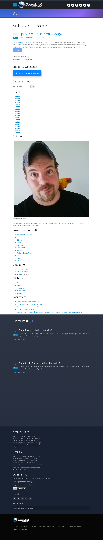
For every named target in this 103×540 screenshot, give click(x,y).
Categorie (19, 264)
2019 (18, 109)
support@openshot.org (24, 482)
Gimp (19, 243)
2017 (18, 113)
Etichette (18, 278)
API (18, 283)
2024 (18, 98)
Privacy (80, 526)
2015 (18, 118)
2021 (18, 105)
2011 (18, 126)
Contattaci (20, 474)
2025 (18, 96)
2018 (18, 111)
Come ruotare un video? (25, 309)
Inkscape (20, 245)
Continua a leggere (19, 339)
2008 (18, 133)
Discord (31, 485)
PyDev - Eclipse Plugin (24, 253)
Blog (16, 13)
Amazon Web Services (25, 235)
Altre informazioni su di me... (30, 225)
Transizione (21, 291)
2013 (18, 122)
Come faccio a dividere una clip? (28, 302)
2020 (18, 107)
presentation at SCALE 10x (26, 42)
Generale (20, 269)
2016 (18, 115)
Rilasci (19, 272)
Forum (26, 485)
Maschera (20, 288)
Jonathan (29, 38)
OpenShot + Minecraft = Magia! (40, 34)
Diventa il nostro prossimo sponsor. (25, 508)
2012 (18, 124)
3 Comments (27, 59)
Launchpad (21, 248)
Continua (17, 50)
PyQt (18, 256)
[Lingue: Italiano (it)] (88, 5)
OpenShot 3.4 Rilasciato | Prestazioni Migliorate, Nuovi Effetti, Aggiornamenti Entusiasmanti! (49, 312)
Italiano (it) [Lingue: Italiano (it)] (25, 529)
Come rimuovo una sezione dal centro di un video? (34, 307)
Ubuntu (19, 261)
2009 (18, 131)
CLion (19, 237)
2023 (18, 100)
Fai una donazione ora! (27, 73)
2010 (18, 128)
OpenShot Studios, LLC (53, 526)
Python (19, 258)
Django (19, 240)
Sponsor (18, 503)
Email (21, 485)
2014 (18, 120)
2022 (18, 103)
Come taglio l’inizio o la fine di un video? (31, 304)
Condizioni (16, 529)
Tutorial (19, 274)
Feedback (20, 285)
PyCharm (20, 250)
